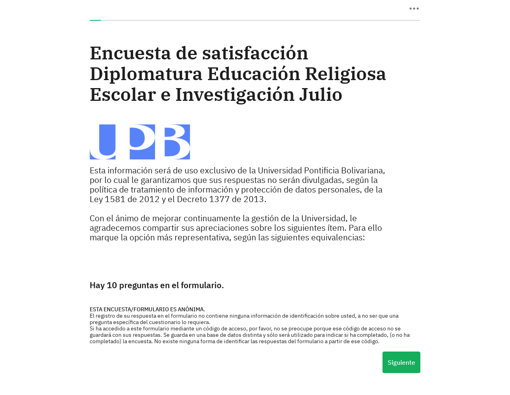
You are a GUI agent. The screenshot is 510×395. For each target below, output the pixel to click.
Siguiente (401, 362)
